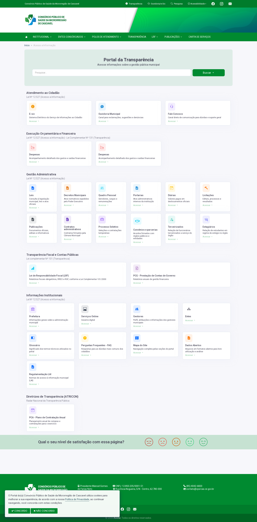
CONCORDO (19, 510)
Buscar (209, 72)
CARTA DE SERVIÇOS (200, 37)
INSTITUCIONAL (42, 36)
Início (27, 45)
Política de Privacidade (77, 499)
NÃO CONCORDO (44, 510)
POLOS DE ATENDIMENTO (106, 36)
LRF (155, 36)
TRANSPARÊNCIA (137, 37)
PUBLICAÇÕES (173, 36)
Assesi (117, 518)
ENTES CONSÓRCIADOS (71, 36)
